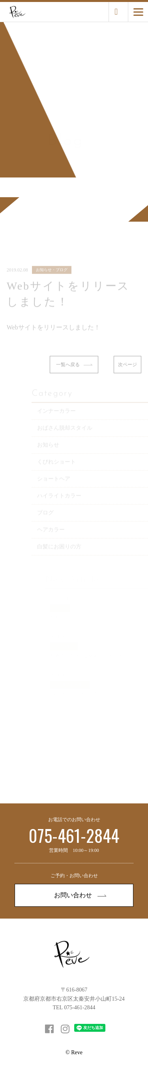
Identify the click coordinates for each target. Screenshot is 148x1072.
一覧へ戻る (74, 370)
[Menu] (138, 12)
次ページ (127, 371)
